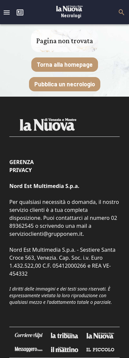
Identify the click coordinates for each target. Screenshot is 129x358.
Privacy (20, 170)
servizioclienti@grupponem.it (46, 233)
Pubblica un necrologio (64, 84)
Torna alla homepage (65, 64)
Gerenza (21, 162)
